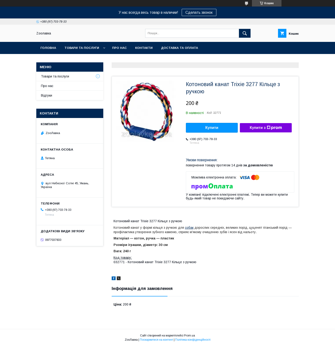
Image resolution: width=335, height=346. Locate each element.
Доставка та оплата (179, 48)
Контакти (144, 48)
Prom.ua (189, 335)
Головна (48, 48)
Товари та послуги (81, 48)
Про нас (119, 48)
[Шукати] (245, 33)
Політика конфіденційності (193, 339)
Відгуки (46, 95)
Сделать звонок (199, 12)
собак (189, 227)
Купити (211, 128)
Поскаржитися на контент (156, 339)
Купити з (266, 128)
